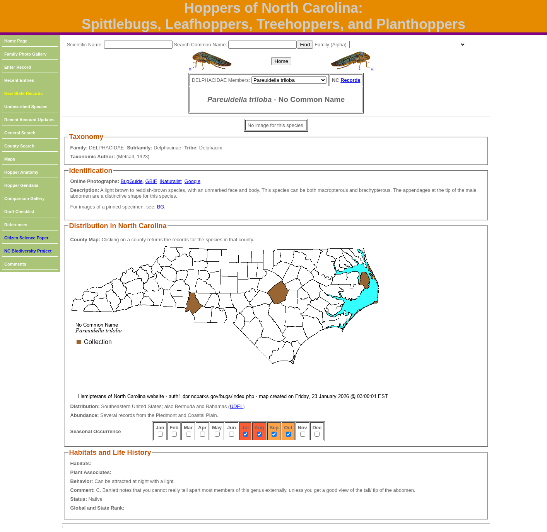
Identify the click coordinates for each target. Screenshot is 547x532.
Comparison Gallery (24, 198)
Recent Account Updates (29, 119)
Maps (9, 159)
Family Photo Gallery (25, 54)
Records (350, 80)
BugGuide (132, 181)
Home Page (15, 41)
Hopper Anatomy (21, 172)
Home (281, 61)
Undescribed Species (25, 106)
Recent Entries (19, 80)
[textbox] (138, 45)
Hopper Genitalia (21, 185)
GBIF (151, 181)
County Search (19, 146)
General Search (20, 132)
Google (192, 181)
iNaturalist (171, 181)
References (15, 224)
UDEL (236, 406)
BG (160, 207)
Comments (15, 264)
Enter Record (17, 67)
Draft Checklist (19, 211)
